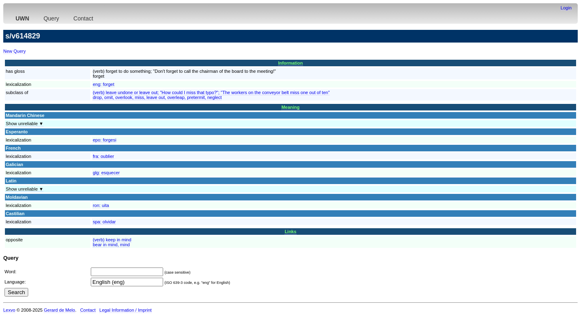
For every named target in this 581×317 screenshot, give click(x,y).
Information (290, 63)
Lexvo (9, 310)
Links (290, 231)
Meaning (290, 107)
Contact (83, 18)
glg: (106, 172)
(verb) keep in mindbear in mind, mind (112, 242)
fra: (103, 156)
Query (51, 18)
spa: (104, 221)
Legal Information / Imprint (125, 310)
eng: (103, 84)
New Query (14, 51)
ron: (101, 205)
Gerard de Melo (59, 310)
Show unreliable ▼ (24, 123)
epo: (105, 139)
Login (566, 7)
